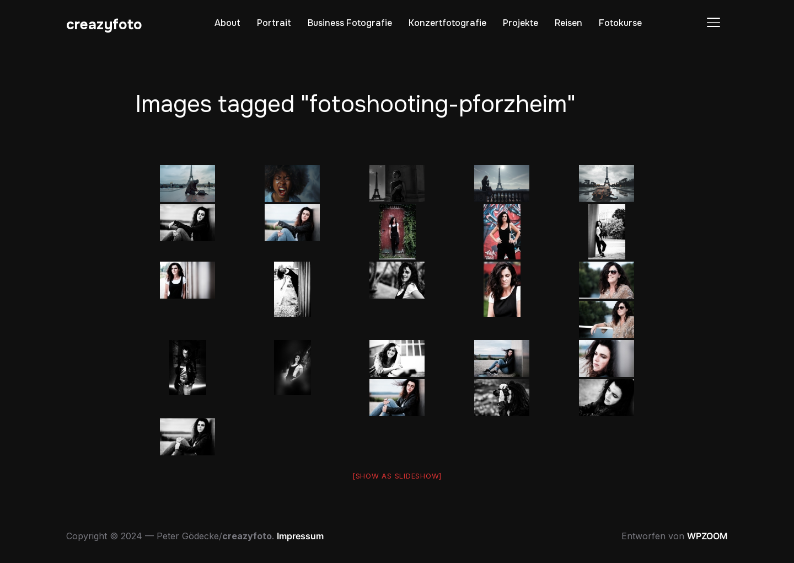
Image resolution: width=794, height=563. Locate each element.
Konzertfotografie (447, 23)
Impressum (300, 535)
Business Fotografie (350, 23)
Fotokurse (620, 23)
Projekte (520, 23)
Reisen (568, 23)
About (227, 23)
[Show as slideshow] (397, 475)
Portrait (274, 23)
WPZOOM (707, 535)
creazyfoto (104, 24)
